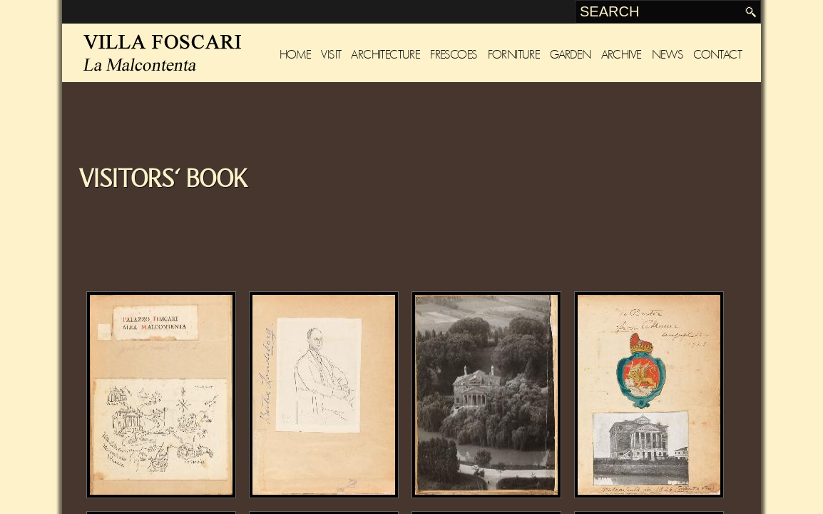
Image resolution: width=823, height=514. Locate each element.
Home (296, 54)
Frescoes (453, 54)
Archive (621, 54)
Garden (570, 54)
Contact (717, 54)
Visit (331, 54)
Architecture (385, 54)
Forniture (514, 54)
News (668, 54)
